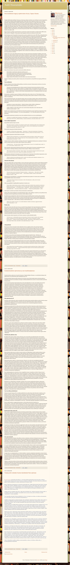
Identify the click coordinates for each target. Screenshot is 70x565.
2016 (53, 51)
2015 (53, 53)
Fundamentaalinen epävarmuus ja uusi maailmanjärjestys (19, 270)
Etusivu (26, 552)
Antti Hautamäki (13, 4)
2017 (53, 50)
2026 (53, 30)
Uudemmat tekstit (7, 552)
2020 (53, 45)
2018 (53, 48)
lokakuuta (54, 36)
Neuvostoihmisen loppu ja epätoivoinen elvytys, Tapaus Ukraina (21, 13)
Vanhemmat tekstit (44, 552)
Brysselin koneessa (7, 479)
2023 (53, 33)
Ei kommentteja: (18, 265)
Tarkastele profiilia (54, 25)
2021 (53, 43)
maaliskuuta (55, 40)
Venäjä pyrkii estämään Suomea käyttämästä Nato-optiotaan (20, 473)
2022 (53, 34)
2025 (53, 31)
